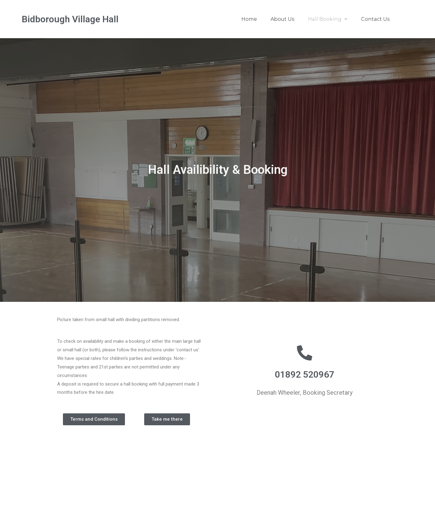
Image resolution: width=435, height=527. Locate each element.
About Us (282, 19)
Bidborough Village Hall (70, 19)
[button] (94, 419)
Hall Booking (327, 19)
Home (249, 19)
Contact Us (375, 19)
